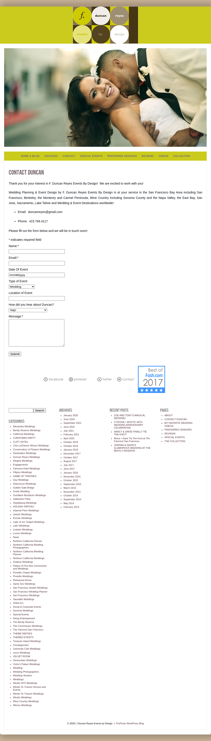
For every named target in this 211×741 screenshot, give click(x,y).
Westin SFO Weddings (25, 683)
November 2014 (72, 491)
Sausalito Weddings (23, 599)
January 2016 (71, 472)
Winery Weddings (22, 705)
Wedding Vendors (22, 675)
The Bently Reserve (23, 622)
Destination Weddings (24, 453)
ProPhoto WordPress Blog (130, 723)
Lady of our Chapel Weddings (29, 522)
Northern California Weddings (28, 558)
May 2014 (69, 503)
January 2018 (71, 449)
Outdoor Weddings (23, 562)
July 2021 (69, 430)
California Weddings (23, 434)
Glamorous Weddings (24, 483)
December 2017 (72, 453)
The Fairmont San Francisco (28, 629)
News (16, 537)
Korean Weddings (22, 518)
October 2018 (71, 446)
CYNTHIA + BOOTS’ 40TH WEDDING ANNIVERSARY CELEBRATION (128, 425)
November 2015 (72, 476)
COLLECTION (181, 156)
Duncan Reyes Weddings (26, 457)
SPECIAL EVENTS (91, 156)
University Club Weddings (26, 648)
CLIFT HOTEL (20, 442)
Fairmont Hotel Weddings (26, 468)
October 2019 (71, 442)
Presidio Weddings (23, 576)
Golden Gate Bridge (23, 487)
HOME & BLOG (30, 156)
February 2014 (71, 507)
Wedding (17, 668)
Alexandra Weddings (24, 426)
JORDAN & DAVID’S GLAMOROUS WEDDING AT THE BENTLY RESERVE (132, 448)
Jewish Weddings (22, 514)
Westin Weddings (22, 697)
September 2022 (72, 423)
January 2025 (71, 415)
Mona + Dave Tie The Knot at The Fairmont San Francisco (132, 439)
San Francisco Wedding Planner (30, 591)
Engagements (20, 464)
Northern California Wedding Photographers (28, 546)
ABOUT (168, 415)
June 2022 (69, 427)
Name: (14, 246)
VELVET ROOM (21, 656)
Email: (13, 257)
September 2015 (72, 484)
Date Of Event (18, 269)
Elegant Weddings (22, 460)
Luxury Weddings (22, 533)
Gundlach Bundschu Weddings (29, 495)
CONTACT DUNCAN (175, 419)
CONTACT (69, 156)
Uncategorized (20, 645)
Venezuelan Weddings (25, 660)
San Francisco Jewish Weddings (30, 587)
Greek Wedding (21, 491)
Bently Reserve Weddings (26, 430)
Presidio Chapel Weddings (27, 572)
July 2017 (69, 465)
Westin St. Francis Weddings (28, 693)
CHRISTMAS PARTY (24, 438)
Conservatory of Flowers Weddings (31, 449)
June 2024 (69, 419)
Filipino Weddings (22, 472)
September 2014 (72, 499)
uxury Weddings (21, 652)
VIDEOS (163, 156)
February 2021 (71, 434)
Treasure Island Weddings (27, 641)
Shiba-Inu (18, 603)
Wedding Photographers (26, 671)
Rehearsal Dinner (22, 580)
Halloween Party (21, 499)
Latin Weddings (21, 525)
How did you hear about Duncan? (31, 304)
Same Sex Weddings (24, 584)
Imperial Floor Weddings (26, 510)
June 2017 (69, 468)
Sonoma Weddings (23, 610)
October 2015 (71, 480)
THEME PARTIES (22, 633)
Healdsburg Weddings (25, 503)
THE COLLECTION (174, 441)
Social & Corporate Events (27, 607)
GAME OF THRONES (24, 476)
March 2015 (70, 488)
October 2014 (71, 495)
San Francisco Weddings (26, 595)
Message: (16, 316)
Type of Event (18, 281)
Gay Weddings (21, 480)
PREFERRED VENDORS (122, 156)
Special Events (21, 614)
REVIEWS (148, 156)
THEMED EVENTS (23, 637)
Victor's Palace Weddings (26, 664)
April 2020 (69, 438)
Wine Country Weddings (26, 701)
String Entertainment (24, 618)
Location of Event (20, 293)
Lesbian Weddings (23, 529)
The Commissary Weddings (27, 626)
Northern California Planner (27, 541)
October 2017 (71, 457)
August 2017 (70, 461)
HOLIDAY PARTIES (23, 506)
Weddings (18, 679)
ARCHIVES (51, 156)
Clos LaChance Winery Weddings (31, 445)
